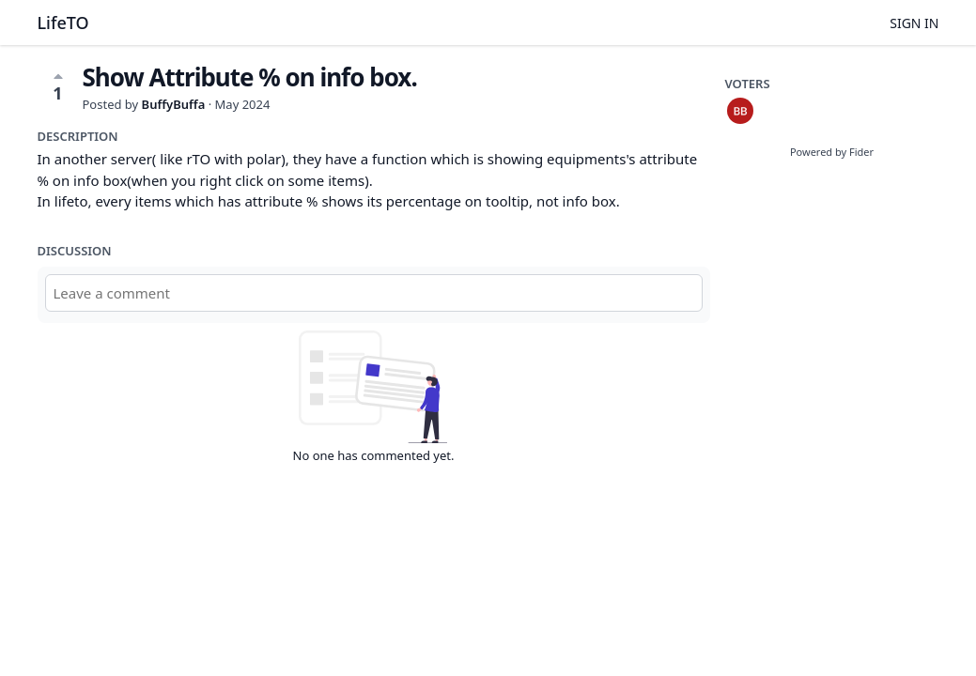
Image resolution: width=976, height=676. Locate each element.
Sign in (914, 23)
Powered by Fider (832, 152)
